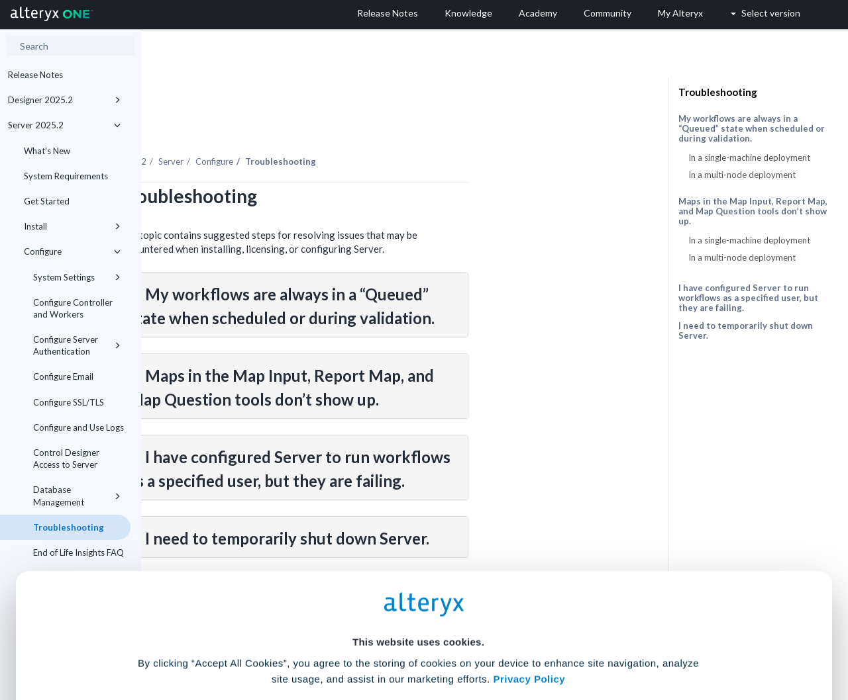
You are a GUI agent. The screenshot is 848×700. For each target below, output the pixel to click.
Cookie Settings (418, 602)
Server (312, 125)
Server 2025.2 (64, 125)
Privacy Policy (529, 566)
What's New (47, 151)
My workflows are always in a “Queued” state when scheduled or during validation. (751, 129)
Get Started (47, 201)
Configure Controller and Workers (73, 308)
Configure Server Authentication (77, 345)
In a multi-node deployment (742, 174)
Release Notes (35, 74)
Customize (525, 641)
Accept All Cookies (323, 641)
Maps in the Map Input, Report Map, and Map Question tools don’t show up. (752, 211)
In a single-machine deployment (749, 157)
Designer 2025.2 (64, 100)
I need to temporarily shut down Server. (745, 330)
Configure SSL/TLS (68, 402)
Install (72, 226)
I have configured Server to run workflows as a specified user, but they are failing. (748, 298)
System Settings (77, 277)
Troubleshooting (717, 92)
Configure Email (63, 376)
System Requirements (66, 176)
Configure (72, 251)
